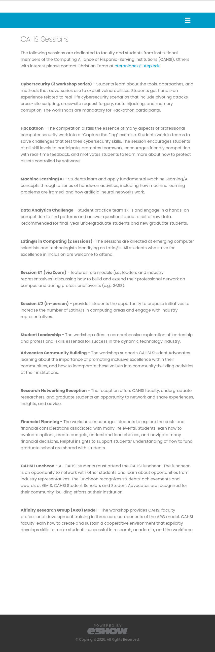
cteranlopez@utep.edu (137, 66)
